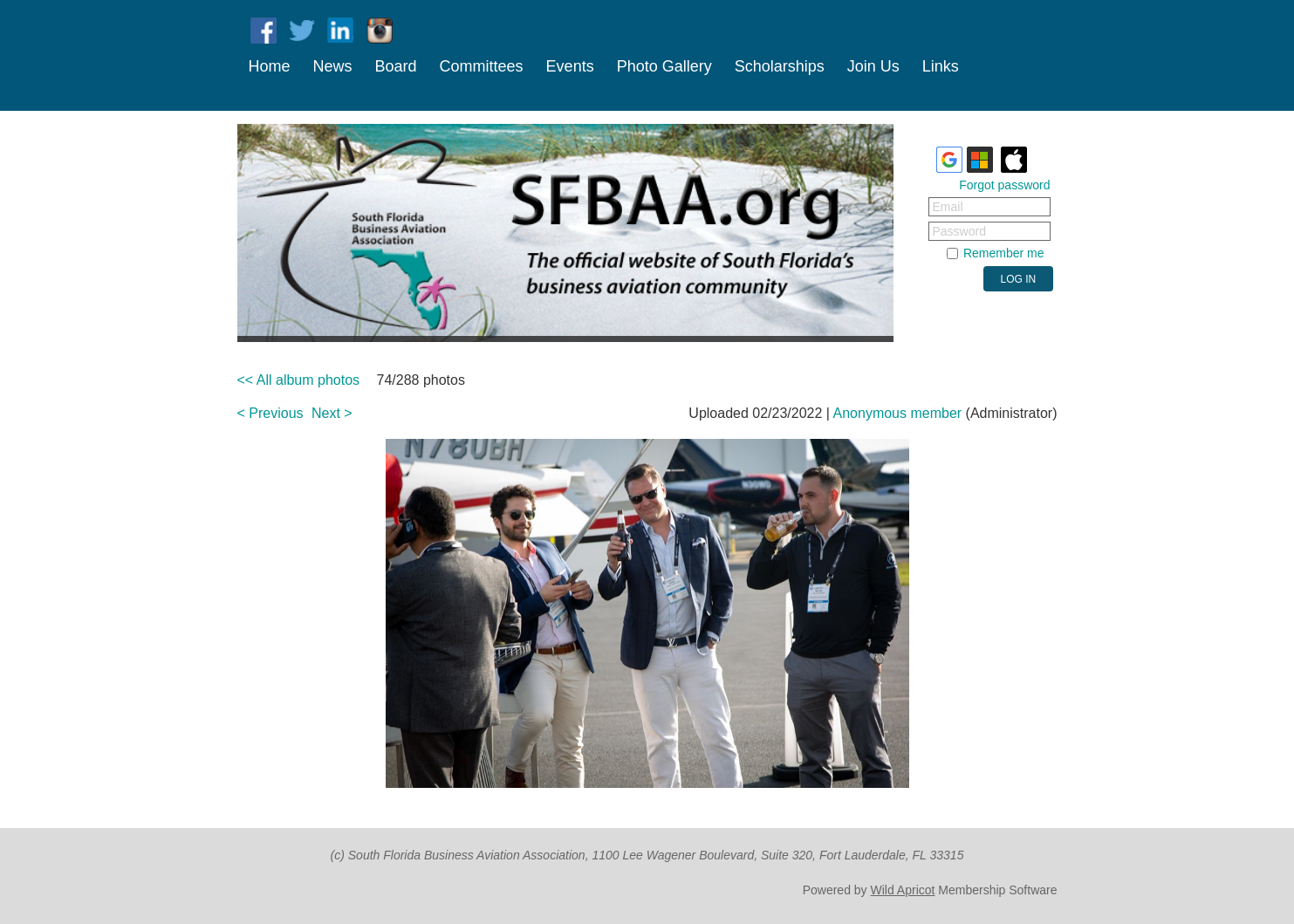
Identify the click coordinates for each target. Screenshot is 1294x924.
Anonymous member (897, 413)
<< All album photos (298, 380)
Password (959, 231)
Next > (332, 413)
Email (948, 207)
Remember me (1003, 253)
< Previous (270, 413)
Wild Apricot (903, 890)
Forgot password (1004, 185)
